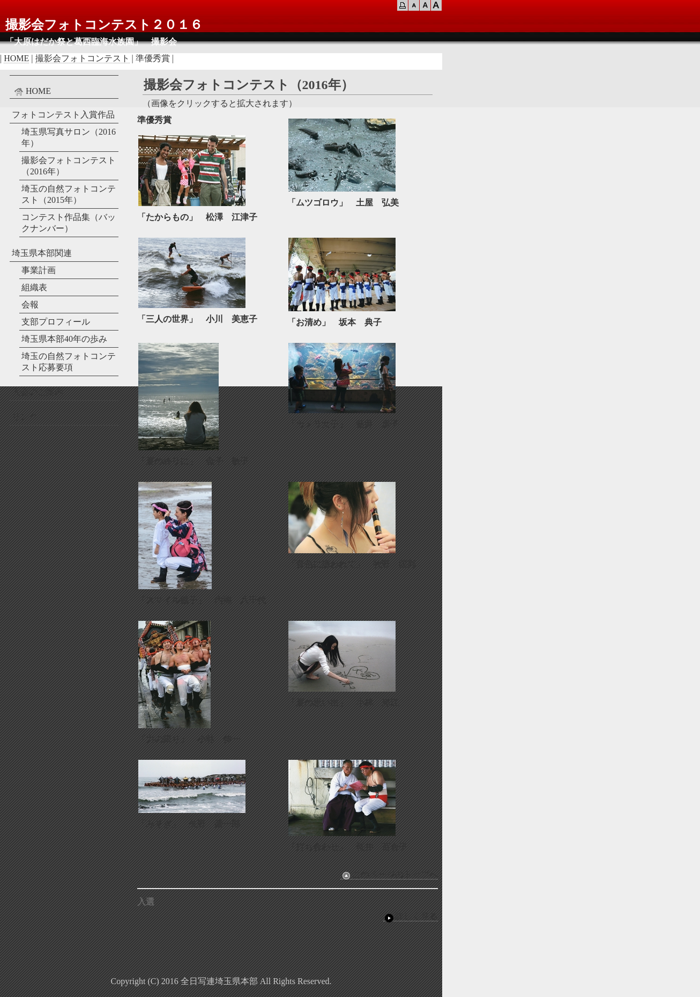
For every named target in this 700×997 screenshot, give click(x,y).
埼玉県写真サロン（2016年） (68, 137)
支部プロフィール (55, 321)
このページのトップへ (389, 874)
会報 (30, 304)
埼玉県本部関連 (42, 253)
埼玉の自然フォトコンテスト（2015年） (68, 194)
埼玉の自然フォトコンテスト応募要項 (68, 361)
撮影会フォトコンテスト (82, 58)
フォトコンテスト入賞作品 (63, 114)
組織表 (34, 287)
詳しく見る (410, 916)
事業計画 (38, 270)
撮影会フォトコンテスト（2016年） (68, 166)
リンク (25, 416)
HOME (16, 58)
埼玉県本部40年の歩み (64, 338)
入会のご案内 (37, 392)
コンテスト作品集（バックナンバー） (68, 222)
